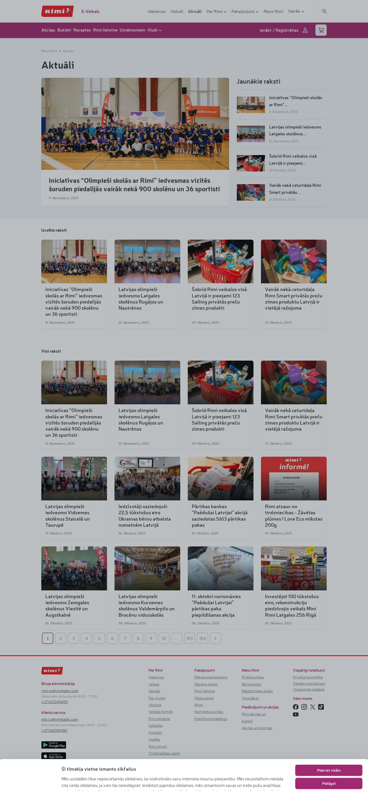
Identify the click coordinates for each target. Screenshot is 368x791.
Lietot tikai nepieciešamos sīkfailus (329, 765)
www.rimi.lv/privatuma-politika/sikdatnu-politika (107, 780)
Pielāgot (329, 752)
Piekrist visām (329, 739)
